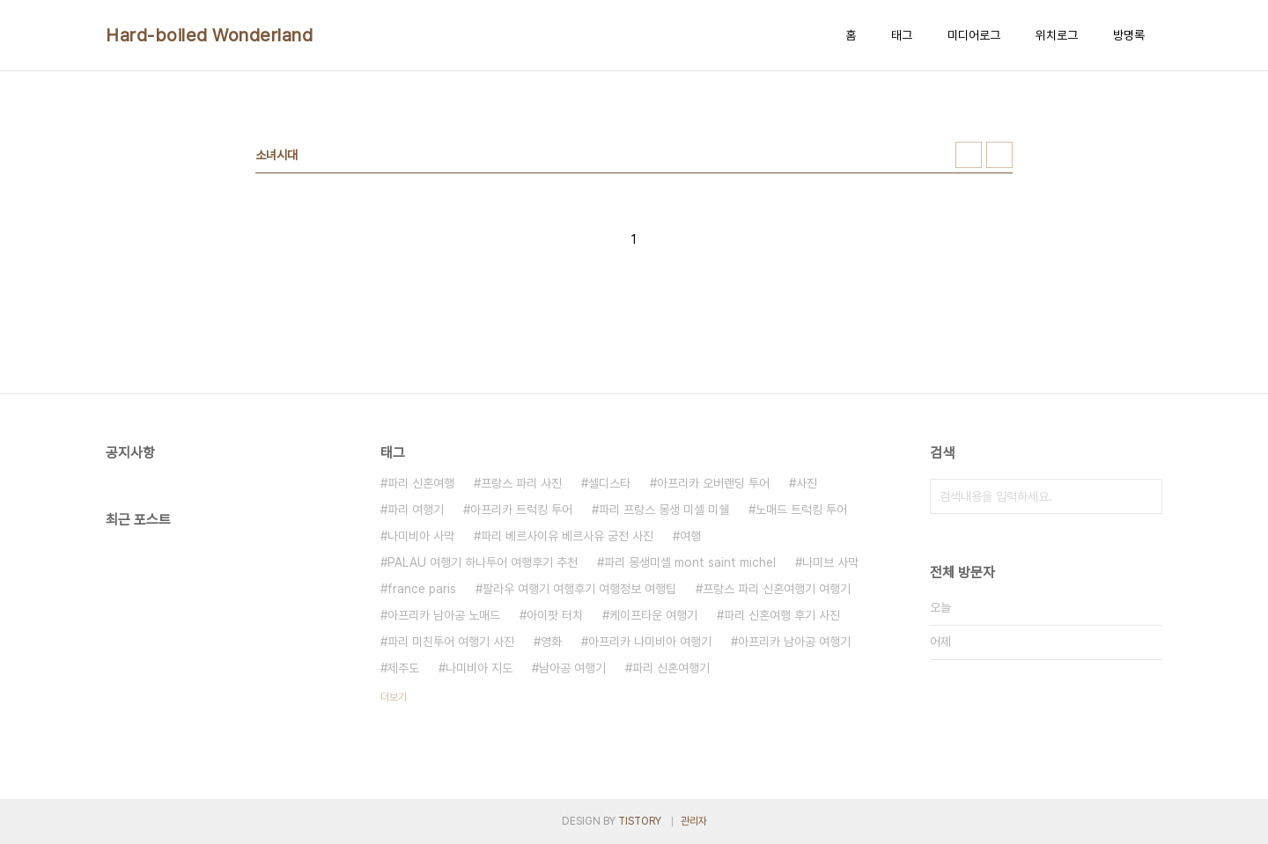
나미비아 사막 (420, 536)
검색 (1144, 496)
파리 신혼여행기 (671, 668)
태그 (901, 35)
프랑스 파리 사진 (521, 483)
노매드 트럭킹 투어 (801, 510)
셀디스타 (609, 483)
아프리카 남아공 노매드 (443, 615)
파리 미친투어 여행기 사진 (450, 642)
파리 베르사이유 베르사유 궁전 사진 (567, 536)
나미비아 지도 (479, 668)
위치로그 (1057, 35)
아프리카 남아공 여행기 (794, 642)
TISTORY (639, 821)
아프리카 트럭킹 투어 (521, 510)
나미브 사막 (830, 562)
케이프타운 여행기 (653, 615)
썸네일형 (968, 155)
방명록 (1129, 35)
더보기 (393, 697)
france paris (421, 589)
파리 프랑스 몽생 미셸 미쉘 (664, 510)
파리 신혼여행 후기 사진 (782, 615)
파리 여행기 (415, 510)
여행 (690, 536)
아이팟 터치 (555, 615)
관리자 (694, 821)
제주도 (403, 668)
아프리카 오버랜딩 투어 (713, 483)
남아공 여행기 (572, 668)
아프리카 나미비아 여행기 (649, 642)
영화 (551, 642)
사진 (806, 483)
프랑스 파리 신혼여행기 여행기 (777, 589)
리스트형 (999, 155)
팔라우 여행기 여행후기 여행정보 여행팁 (579, 589)
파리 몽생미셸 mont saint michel (690, 562)
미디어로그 (973, 35)
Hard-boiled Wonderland (209, 35)
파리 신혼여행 (420, 483)
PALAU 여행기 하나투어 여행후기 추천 (482, 562)
